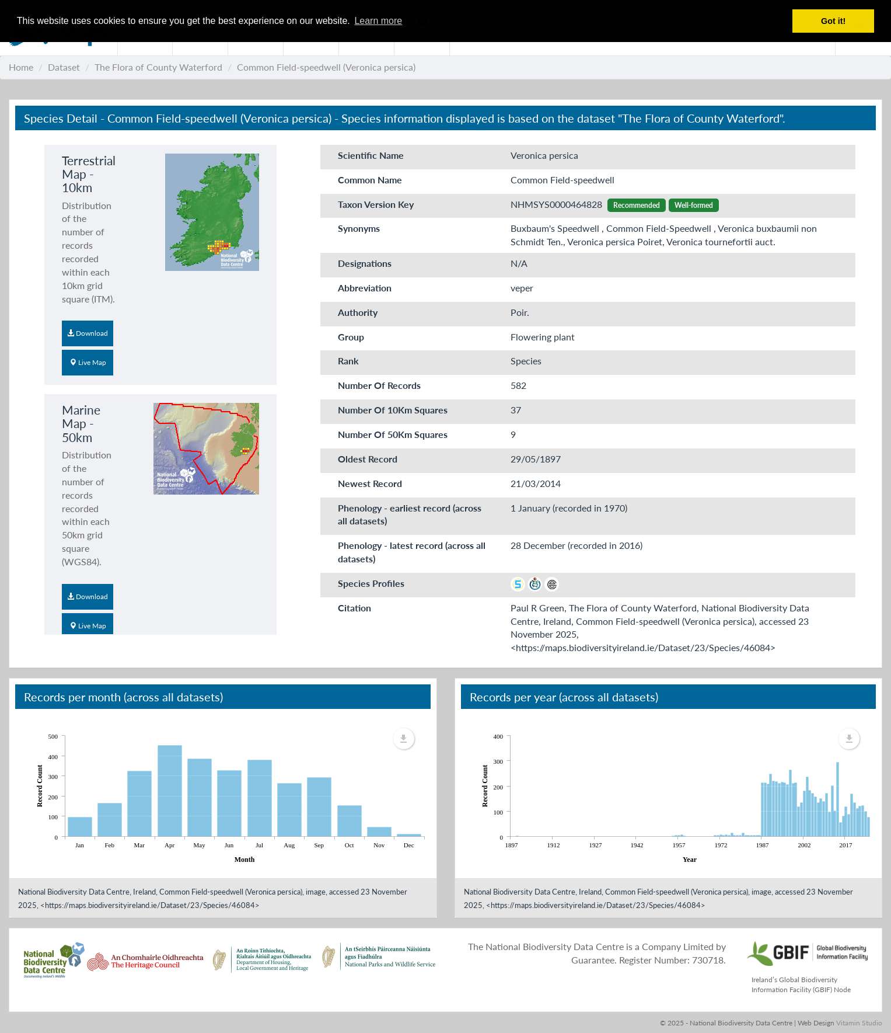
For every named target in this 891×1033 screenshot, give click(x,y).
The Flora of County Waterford (158, 66)
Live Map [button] (87, 362)
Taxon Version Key (376, 204)
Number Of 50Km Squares (393, 434)
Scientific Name (371, 155)
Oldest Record (367, 458)
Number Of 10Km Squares (393, 409)
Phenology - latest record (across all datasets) (411, 552)
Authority (358, 312)
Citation (354, 607)
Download (87, 333)
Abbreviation (365, 287)
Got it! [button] (833, 21)
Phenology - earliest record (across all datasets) (409, 514)
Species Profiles (371, 583)
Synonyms (359, 228)
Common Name (370, 179)
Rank (348, 360)
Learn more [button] (378, 21)
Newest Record (370, 483)
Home (21, 66)
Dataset (64, 66)
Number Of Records (379, 385)
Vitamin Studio (859, 1022)
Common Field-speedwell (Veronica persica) (326, 66)
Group (351, 336)
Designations (365, 263)
